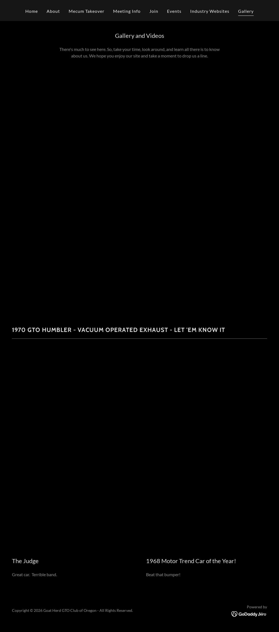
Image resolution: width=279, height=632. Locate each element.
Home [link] (31, 11)
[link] (249, 613)
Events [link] (174, 11)
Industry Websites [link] (209, 11)
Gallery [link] (246, 11)
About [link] (53, 11)
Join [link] (153, 11)
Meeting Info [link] (127, 11)
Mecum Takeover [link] (86, 11)
